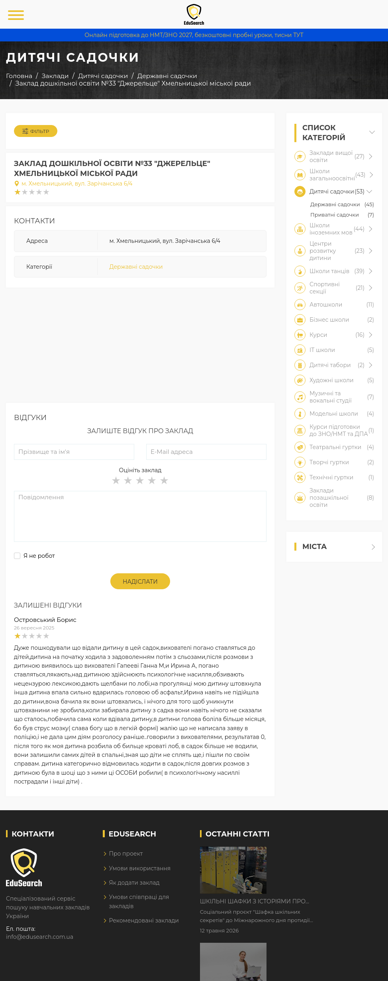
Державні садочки (136, 266)
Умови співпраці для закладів (139, 901)
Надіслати (140, 581)
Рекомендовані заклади (144, 920)
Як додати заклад (134, 882)
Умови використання (139, 868)
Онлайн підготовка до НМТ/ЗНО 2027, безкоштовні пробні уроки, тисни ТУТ (193, 35)
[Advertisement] (140, 347)
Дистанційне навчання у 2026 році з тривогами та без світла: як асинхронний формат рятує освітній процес (325, 903)
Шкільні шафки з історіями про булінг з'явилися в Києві (320, 853)
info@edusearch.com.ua (39, 936)
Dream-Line (365, 969)
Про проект (126, 853)
